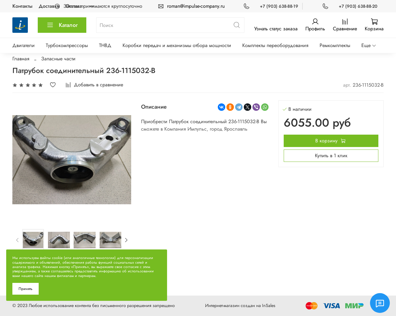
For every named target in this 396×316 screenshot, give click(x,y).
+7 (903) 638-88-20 (358, 6)
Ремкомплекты (335, 45)
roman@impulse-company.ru (196, 6)
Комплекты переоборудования (275, 45)
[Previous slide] (17, 240)
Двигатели (23, 45)
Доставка (49, 6)
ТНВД (105, 45)
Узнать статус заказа (276, 28)
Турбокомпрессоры (67, 45)
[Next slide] (126, 240)
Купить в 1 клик (331, 155)
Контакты (22, 6)
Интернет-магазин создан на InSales (240, 305)
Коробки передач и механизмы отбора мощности (177, 45)
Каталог (62, 25)
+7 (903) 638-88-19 (279, 6)
